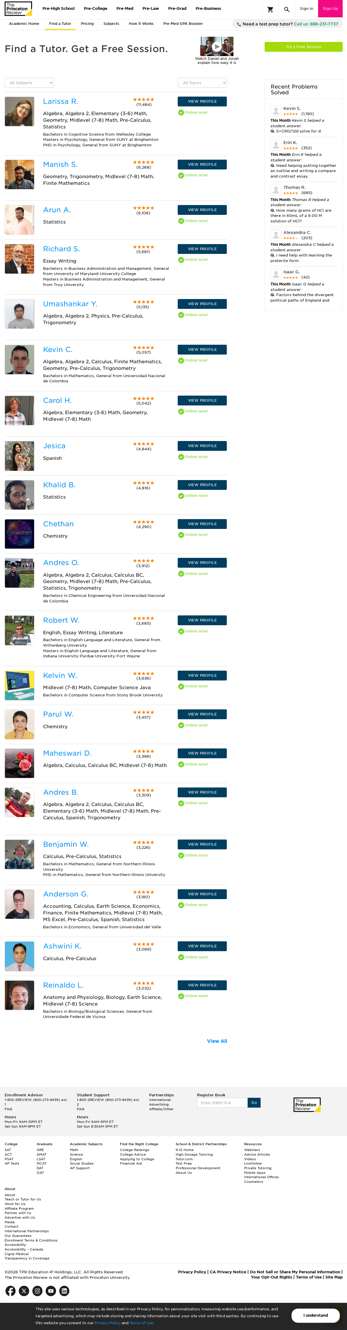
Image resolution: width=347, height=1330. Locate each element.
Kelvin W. (60, 675)
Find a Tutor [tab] (60, 23)
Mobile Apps (255, 1173)
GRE (40, 1150)
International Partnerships (27, 1231)
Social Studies (82, 1163)
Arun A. (57, 210)
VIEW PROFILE (202, 101)
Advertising (159, 1104)
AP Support (80, 1168)
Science (76, 1154)
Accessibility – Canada (24, 1249)
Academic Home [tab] (24, 23)
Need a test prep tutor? (287, 24)
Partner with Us (18, 1213)
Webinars (252, 1150)
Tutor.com (184, 1159)
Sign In (306, 8)
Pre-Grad (177, 8)
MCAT (42, 1163)
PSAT (9, 1159)
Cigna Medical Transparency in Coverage (27, 1256)
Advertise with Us (20, 1217)
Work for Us (15, 1204)
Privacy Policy (107, 1323)
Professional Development (198, 1168)
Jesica (54, 446)
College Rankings (134, 1150)
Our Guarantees (18, 1236)
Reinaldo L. (63, 985)
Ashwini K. (62, 946)
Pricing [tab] (87, 23)
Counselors (253, 1182)
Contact (11, 1226)
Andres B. (60, 792)
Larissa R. (60, 101)
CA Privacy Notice (228, 1272)
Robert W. (61, 620)
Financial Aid (131, 1163)
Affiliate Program (19, 1209)
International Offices (261, 1177)
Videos (250, 1159)
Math (74, 1150)
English (76, 1159)
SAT (8, 1150)
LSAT (41, 1159)
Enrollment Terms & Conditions (31, 1240)
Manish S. (60, 164)
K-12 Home (185, 1150)
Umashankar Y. (70, 304)
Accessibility (15, 1245)
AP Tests (12, 1163)
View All (217, 1041)
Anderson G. (65, 894)
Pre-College (95, 8)
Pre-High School (58, 8)
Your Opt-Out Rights (271, 1277)
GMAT (42, 1154)
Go (254, 1102)
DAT (40, 1168)
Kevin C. (58, 349)
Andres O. (61, 562)
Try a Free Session (303, 47)
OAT (40, 1173)
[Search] (287, 9)
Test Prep (184, 1163)
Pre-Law (150, 8)
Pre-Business (208, 8)
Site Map (334, 1277)
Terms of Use (141, 1323)
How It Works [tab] (141, 23)
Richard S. (61, 249)
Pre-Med (124, 8)
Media (10, 1222)
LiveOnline (253, 1163)
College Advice (133, 1154)
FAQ (8, 1109)
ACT (8, 1154)
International (160, 1100)
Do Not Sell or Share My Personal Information (295, 1272)
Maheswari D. (67, 753)
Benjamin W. (66, 844)
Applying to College (137, 1159)
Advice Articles (257, 1154)
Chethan (58, 524)
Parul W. (58, 714)
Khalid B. (59, 485)
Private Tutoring (258, 1168)
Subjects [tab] (111, 23)
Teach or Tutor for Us (23, 1199)
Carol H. (57, 400)
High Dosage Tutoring (194, 1154)
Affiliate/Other (161, 1109)
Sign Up (330, 8)
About (10, 1195)
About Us (184, 1173)
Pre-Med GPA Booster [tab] (183, 23)
